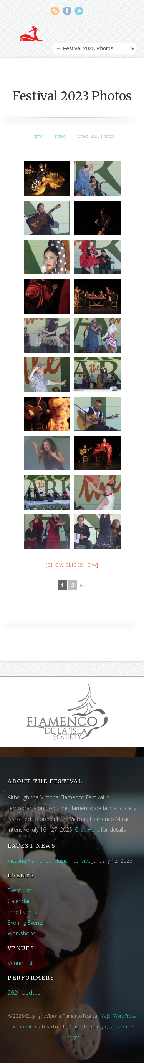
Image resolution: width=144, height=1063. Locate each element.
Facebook (67, 11)
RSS (55, 11)
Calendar (19, 901)
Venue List (20, 963)
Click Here (87, 829)
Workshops (22, 933)
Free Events (22, 911)
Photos (59, 136)
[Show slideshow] (72, 564)
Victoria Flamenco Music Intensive (49, 860)
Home (36, 136)
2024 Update (24, 992)
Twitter (78, 11)
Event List (19, 890)
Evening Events (26, 922)
